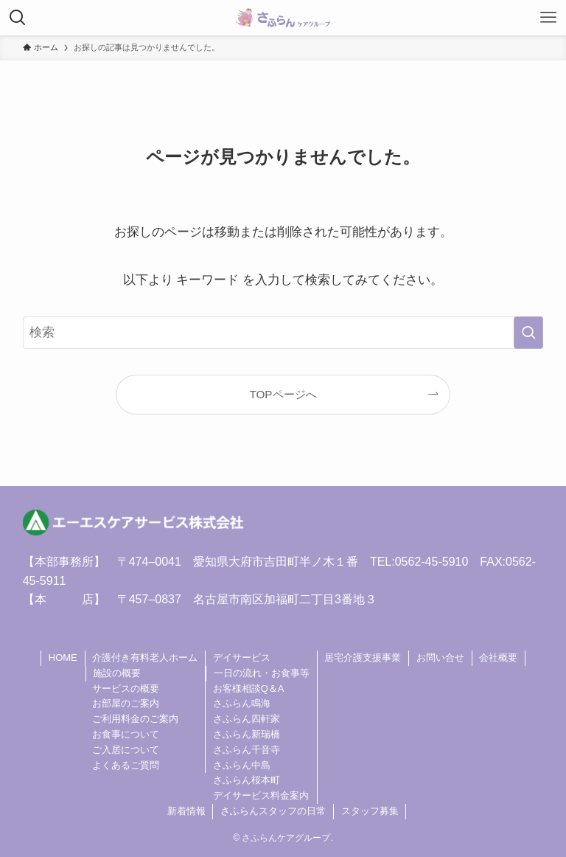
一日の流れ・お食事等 (262, 673)
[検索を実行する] (528, 332)
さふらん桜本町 (246, 779)
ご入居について (125, 749)
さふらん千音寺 (246, 749)
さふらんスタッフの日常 (273, 810)
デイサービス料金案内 (261, 795)
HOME (63, 657)
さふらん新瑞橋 (246, 734)
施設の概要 (117, 673)
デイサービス (241, 657)
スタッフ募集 (370, 810)
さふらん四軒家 (246, 718)
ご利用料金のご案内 (135, 718)
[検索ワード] (283, 332)
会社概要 (498, 657)
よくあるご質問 (125, 765)
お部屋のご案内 (125, 703)
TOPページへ (282, 394)
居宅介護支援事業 (362, 657)
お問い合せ (440, 657)
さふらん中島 (241, 765)
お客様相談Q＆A (248, 688)
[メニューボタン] (548, 17)
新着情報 (186, 810)
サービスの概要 (125, 688)
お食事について (125, 734)
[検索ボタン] (17, 17)
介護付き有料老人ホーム (145, 657)
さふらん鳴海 (241, 703)
